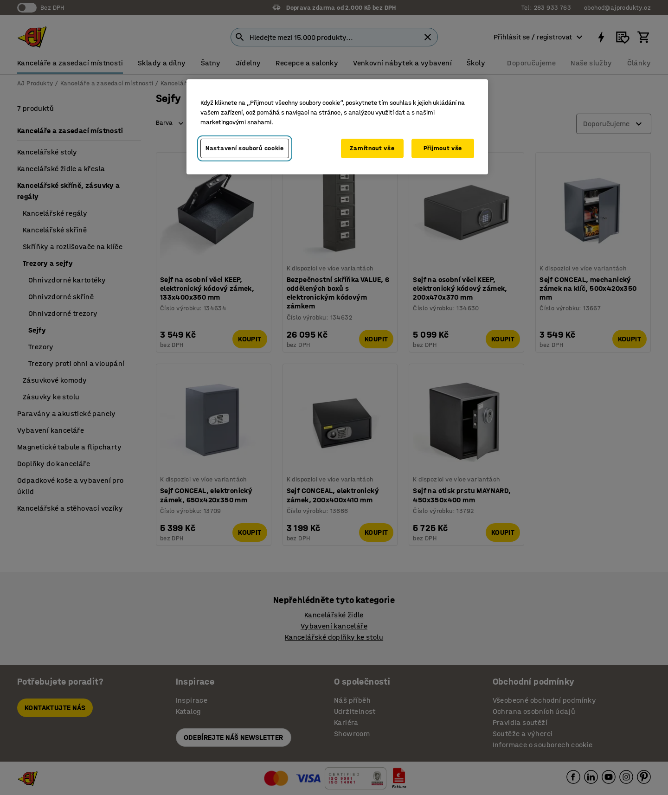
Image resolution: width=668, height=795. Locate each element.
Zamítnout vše (372, 148)
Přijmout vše (443, 148)
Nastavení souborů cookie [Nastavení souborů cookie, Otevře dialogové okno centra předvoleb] (245, 148)
